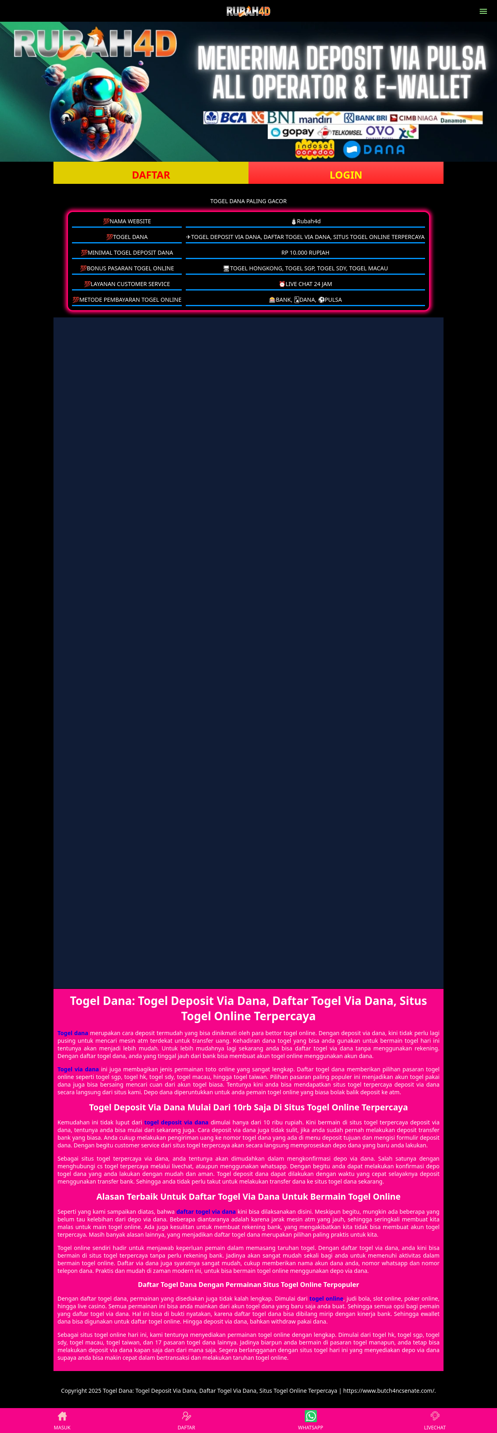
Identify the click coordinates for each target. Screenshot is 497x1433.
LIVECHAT (435, 1420)
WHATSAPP (310, 1420)
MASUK (62, 1420)
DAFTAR (151, 174)
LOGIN (346, 174)
